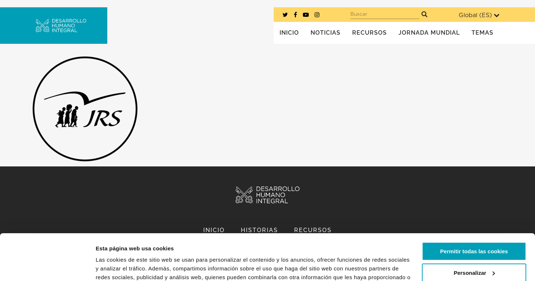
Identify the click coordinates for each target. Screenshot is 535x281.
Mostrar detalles (117, 266)
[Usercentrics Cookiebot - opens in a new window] (47, 266)
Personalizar (474, 233)
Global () (479, 15)
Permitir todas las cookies (474, 212)
